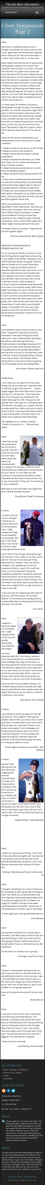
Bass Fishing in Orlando (16, 1070)
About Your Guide (12, 1073)
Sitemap (8, 1078)
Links (6, 1076)
